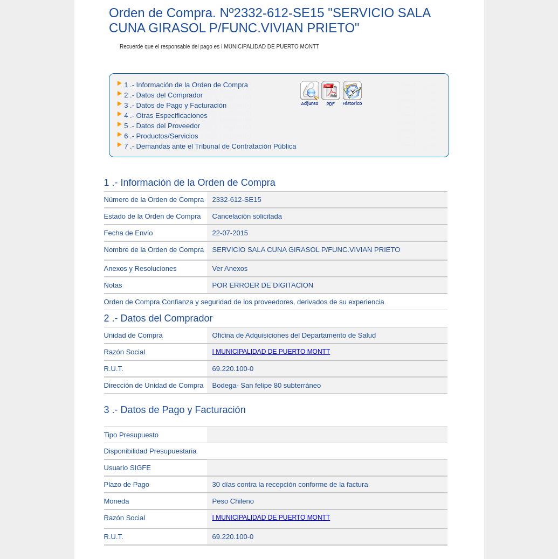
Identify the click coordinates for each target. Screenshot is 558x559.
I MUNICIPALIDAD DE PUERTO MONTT (271, 351)
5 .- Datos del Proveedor (162, 126)
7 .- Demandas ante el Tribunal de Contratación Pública (210, 146)
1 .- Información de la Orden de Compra (186, 85)
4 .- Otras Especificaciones (166, 115)
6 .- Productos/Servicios (161, 136)
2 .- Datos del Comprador (163, 95)
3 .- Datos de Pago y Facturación (175, 105)
